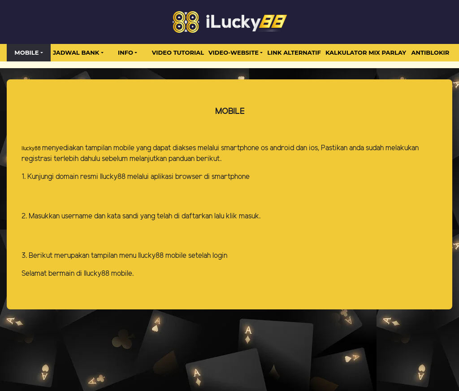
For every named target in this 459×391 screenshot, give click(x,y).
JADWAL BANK (76, 52)
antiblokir (430, 52)
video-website (233, 52)
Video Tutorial (178, 52)
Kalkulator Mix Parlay (365, 52)
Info (125, 52)
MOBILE (26, 52)
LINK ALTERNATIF (294, 52)
